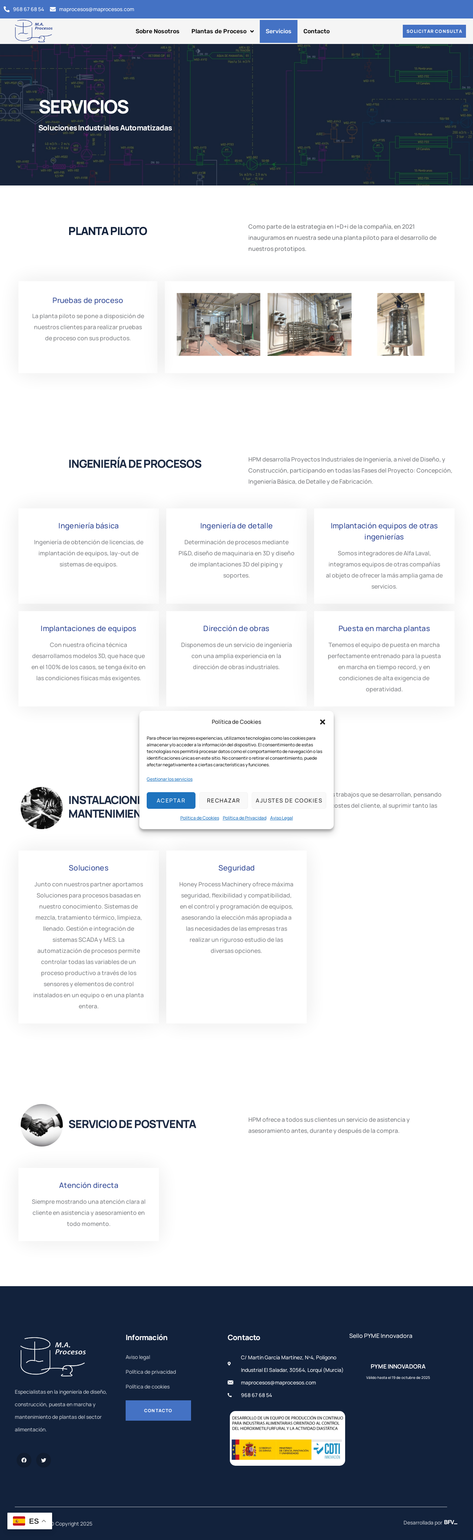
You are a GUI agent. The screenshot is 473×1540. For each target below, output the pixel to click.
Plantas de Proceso (222, 31)
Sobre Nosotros (158, 31)
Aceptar (171, 800)
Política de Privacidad (244, 818)
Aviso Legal (281, 818)
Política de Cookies (199, 818)
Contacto (316, 31)
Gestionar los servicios (170, 779)
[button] (322, 722)
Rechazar (224, 800)
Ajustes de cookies (289, 800)
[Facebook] (24, 1460)
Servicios (279, 31)
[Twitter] (43, 1460)
